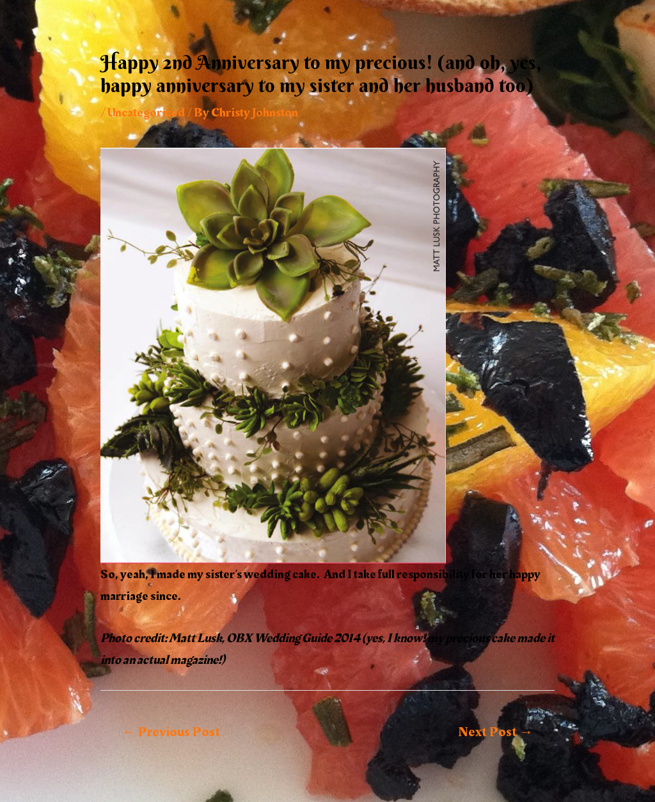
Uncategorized (146, 112)
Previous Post (171, 732)
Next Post (495, 732)
